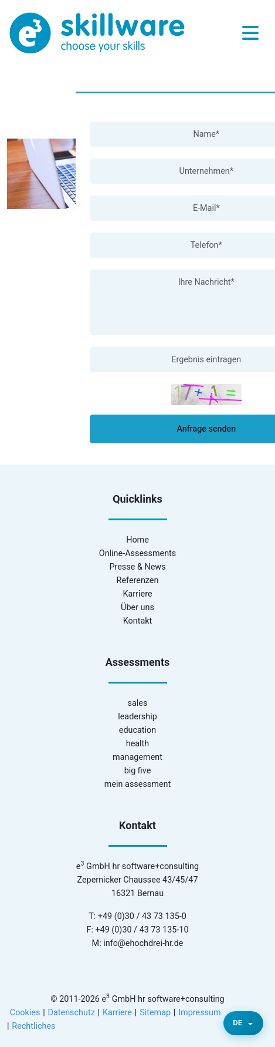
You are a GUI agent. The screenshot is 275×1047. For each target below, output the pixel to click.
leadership (137, 717)
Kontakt (137, 621)
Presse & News (137, 567)
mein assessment (137, 784)
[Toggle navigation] (250, 33)
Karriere (137, 594)
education (137, 730)
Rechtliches (33, 1026)
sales (138, 703)
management (137, 757)
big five (137, 771)
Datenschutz (71, 1013)
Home (137, 540)
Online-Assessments (137, 553)
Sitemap (155, 1013)
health (138, 744)
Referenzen (138, 580)
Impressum (199, 1013)
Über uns (137, 607)
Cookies (25, 1013)
